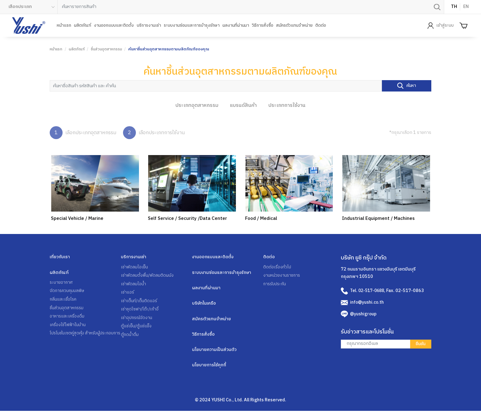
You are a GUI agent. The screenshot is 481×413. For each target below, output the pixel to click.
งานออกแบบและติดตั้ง (114, 25)
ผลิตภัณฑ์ (82, 25)
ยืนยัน (419, 343)
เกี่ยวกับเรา (60, 256)
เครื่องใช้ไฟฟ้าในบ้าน (68, 326)
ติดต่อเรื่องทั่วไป (277, 267)
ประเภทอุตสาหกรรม (197, 105)
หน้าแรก (64, 25)
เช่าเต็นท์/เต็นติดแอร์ (139, 302)
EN (466, 6)
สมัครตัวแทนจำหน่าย (294, 25)
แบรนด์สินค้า (243, 105)
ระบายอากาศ (62, 282)
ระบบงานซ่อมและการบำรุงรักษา (192, 25)
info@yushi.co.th (367, 302)
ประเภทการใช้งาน (287, 105)
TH (454, 6)
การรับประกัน (275, 284)
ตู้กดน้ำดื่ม (130, 337)
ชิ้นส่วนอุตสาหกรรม (108, 49)
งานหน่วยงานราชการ (282, 275)
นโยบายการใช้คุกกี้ (209, 367)
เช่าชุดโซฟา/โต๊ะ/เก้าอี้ (141, 310)
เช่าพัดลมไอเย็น (134, 267)
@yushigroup (363, 313)
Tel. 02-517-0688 (368, 290)
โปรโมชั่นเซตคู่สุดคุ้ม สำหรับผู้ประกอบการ (83, 339)
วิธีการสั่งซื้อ (262, 25)
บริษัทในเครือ (204, 304)
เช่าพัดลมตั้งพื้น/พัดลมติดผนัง (148, 275)
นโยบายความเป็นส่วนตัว (214, 351)
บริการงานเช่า (149, 25)
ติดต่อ (320, 25)
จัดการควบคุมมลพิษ (68, 291)
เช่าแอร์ (128, 293)
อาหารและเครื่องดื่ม (68, 317)
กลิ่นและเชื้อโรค (64, 300)
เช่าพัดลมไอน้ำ (134, 284)
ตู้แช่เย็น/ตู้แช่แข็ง (137, 328)
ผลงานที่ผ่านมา (235, 25)
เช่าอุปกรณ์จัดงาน (137, 319)
